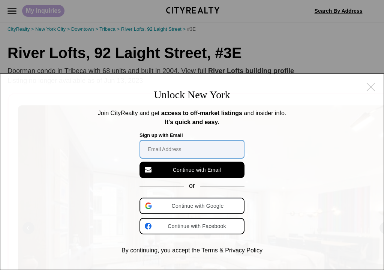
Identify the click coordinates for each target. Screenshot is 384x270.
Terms (209, 250)
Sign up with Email (161, 135)
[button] (192, 205)
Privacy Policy (243, 250)
